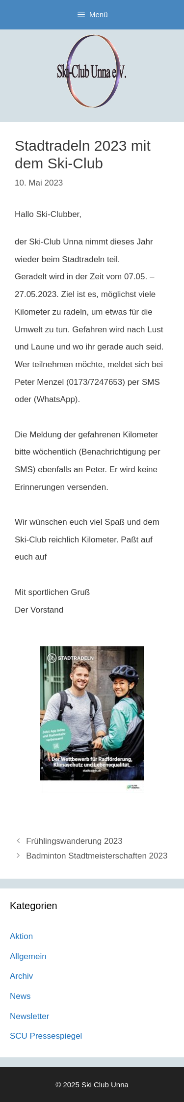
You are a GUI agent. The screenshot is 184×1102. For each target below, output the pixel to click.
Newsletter (29, 1016)
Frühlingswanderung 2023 (74, 841)
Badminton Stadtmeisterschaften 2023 (96, 855)
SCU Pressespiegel (46, 1036)
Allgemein (28, 956)
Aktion (21, 936)
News (20, 996)
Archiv (21, 976)
